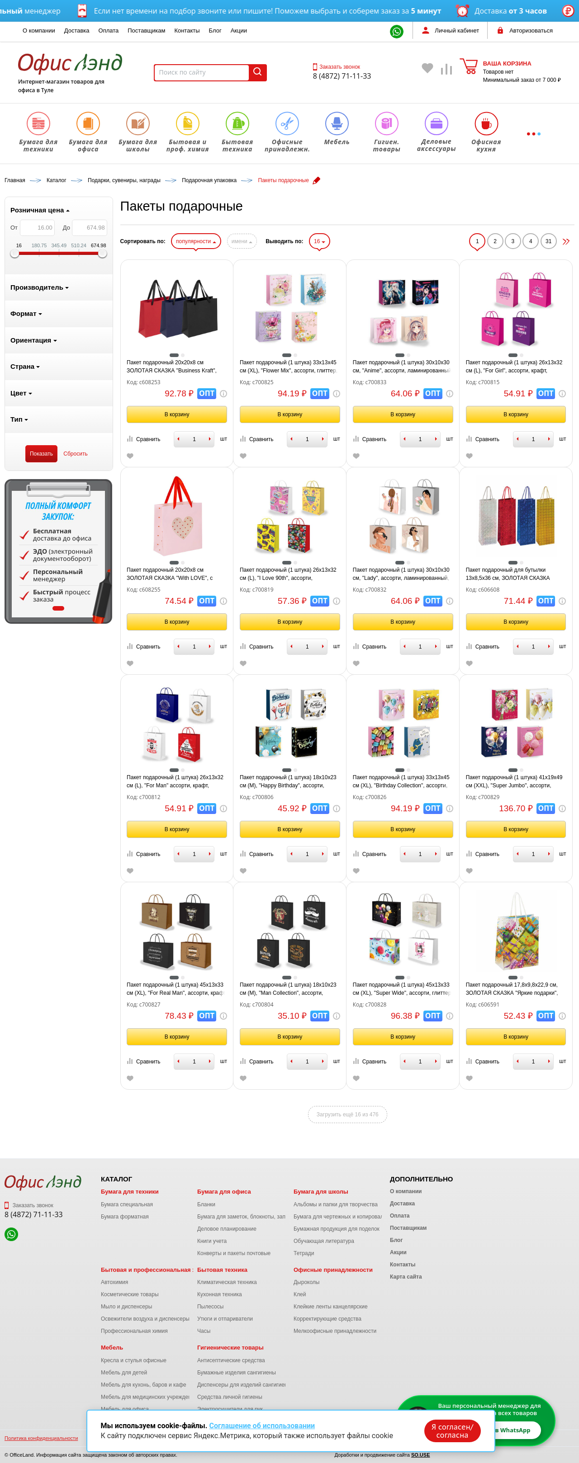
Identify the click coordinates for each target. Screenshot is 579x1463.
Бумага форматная (125, 1217)
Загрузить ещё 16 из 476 (348, 1114)
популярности (196, 241)
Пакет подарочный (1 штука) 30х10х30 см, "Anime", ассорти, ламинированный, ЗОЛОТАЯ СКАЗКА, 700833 (403, 367)
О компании (39, 30)
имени (242, 241)
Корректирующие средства (327, 1319)
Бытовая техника (222, 1269)
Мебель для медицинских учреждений (149, 1397)
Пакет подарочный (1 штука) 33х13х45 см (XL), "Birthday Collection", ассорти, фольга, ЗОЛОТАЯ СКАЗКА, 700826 (401, 782)
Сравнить (143, 439)
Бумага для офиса (224, 1191)
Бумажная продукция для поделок (337, 1229)
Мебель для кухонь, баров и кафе (143, 1385)
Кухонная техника (219, 1294)
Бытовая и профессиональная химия (156, 1269)
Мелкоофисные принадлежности (335, 1331)
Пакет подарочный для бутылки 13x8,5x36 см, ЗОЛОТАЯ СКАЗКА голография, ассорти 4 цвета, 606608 (513, 574)
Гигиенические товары (230, 1347)
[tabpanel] (58, 551)
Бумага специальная (127, 1204)
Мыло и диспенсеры (126, 1306)
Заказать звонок (336, 67)
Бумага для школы (321, 1191)
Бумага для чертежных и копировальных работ (353, 1217)
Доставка (77, 30)
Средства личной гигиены (229, 1397)
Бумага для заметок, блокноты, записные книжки (258, 1217)
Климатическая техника (227, 1282)
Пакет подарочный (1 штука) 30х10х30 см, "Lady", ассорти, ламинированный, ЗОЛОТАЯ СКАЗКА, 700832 (401, 574)
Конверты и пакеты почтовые (234, 1253)
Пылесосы (210, 1306)
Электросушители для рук (230, 1409)
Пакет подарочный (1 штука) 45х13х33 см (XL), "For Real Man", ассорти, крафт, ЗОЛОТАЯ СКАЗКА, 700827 (177, 989)
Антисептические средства (231, 1360)
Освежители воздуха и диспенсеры (145, 1319)
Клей (300, 1294)
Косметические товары (130, 1294)
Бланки (206, 1204)
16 (319, 241)
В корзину (177, 414)
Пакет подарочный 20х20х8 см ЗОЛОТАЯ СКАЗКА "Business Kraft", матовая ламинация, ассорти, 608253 (174, 367)
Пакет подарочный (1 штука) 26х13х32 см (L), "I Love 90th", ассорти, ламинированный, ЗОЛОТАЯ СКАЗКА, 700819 (288, 574)
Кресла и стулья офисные (133, 1360)
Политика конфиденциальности (41, 1438)
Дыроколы (307, 1282)
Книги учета (212, 1241)
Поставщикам (146, 30)
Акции (239, 30)
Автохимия (114, 1282)
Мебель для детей (124, 1372)
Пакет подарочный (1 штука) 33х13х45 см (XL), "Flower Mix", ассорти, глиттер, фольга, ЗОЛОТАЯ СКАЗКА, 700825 (288, 367)
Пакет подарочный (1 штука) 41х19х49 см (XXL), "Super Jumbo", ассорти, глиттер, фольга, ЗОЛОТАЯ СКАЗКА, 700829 (514, 782)
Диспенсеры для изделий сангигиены (244, 1385)
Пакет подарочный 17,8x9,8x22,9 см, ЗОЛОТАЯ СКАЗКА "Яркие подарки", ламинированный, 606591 (512, 989)
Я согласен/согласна (452, 1430)
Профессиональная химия (134, 1331)
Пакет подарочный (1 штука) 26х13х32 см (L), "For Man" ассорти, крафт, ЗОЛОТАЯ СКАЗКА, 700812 (175, 782)
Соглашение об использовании (262, 1425)
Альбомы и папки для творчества (336, 1204)
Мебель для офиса (125, 1409)
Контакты (186, 30)
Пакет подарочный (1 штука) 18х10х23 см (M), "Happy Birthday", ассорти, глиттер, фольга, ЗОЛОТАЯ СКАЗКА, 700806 (288, 782)
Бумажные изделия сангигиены (236, 1372)
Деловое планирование (226, 1229)
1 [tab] (58, 608)
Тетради (304, 1253)
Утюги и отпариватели (225, 1319)
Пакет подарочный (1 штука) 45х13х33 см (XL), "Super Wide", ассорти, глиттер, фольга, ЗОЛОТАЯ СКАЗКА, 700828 (403, 989)
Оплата (109, 30)
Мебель (112, 1347)
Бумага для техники (130, 1191)
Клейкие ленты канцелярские (331, 1306)
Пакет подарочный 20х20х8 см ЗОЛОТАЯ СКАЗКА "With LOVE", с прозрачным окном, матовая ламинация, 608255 (170, 574)
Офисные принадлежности (333, 1269)
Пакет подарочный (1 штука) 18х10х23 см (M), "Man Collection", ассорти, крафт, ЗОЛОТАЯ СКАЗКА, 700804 (288, 989)
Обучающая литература (324, 1241)
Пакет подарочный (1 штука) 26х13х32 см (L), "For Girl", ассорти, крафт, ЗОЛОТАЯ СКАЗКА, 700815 (514, 367)
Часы (203, 1331)
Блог (215, 30)
